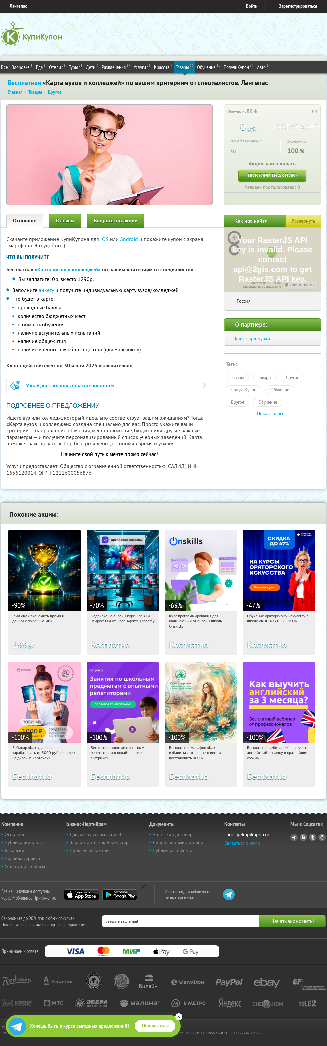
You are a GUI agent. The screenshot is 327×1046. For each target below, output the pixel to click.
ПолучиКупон (238, 66)
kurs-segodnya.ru (252, 338)
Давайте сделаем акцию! (95, 834)
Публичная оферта (172, 850)
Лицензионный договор (178, 842)
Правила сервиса (22, 858)
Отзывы (65, 220)
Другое (292, 377)
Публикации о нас (24, 842)
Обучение (208, 66)
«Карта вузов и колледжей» (68, 269)
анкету (46, 290)
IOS (105, 239)
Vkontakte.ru (303, 837)
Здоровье (22, 66)
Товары (184, 66)
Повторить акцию (272, 175)
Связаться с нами (242, 843)
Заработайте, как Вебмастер (99, 842)
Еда (40, 66)
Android (129, 239)
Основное (24, 220)
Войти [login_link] (251, 6)
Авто (262, 66)
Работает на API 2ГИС (265, 283)
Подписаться (155, 1026)
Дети (92, 66)
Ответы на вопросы (25, 867)
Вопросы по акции (116, 220)
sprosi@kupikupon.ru (246, 834)
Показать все (270, 413)
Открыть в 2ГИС (302, 285)
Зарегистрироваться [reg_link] (298, 6)
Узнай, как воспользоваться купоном (70, 385)
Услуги (142, 66)
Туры (75, 66)
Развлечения (116, 66)
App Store (81, 894)
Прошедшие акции (89, 850)
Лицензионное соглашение (262, 286)
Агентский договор (173, 834)
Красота (163, 66)
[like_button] (307, 111)
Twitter (312, 837)
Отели (57, 66)
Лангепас (18, 6)
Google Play (119, 894)
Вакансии (14, 850)
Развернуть (303, 221)
